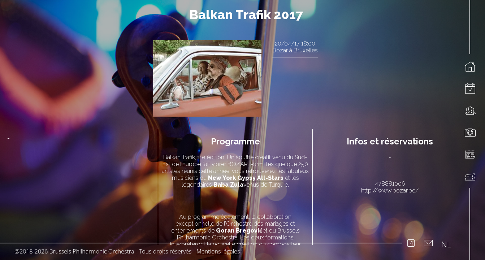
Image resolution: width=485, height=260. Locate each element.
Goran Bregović (239, 230)
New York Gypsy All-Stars (245, 177)
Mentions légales (218, 251)
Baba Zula (228, 184)
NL (446, 244)
